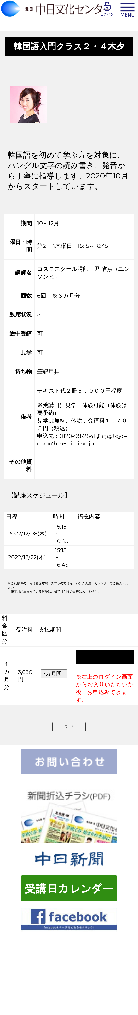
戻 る (69, 727)
